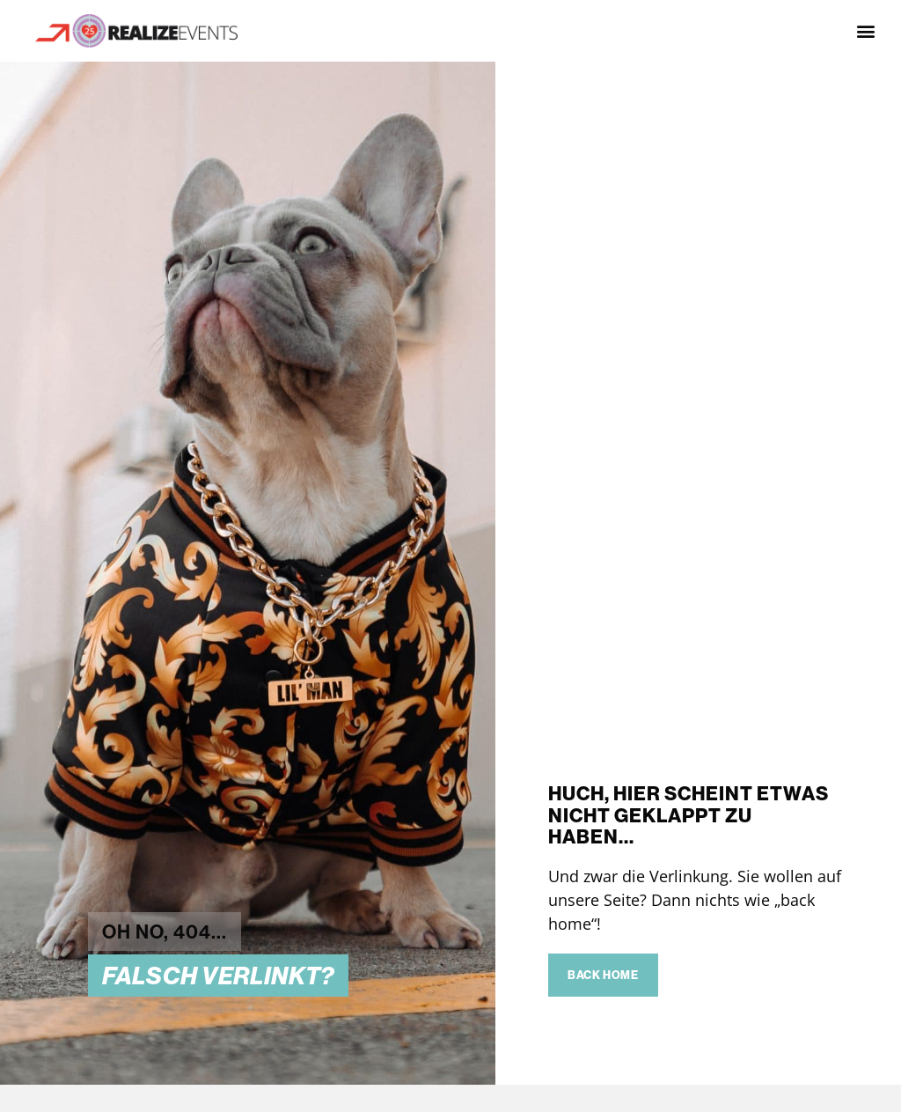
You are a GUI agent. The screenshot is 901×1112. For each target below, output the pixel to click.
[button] (866, 31)
